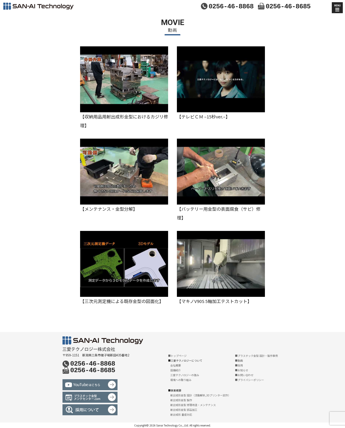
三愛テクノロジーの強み (184, 375)
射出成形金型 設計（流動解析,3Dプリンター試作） (200, 395)
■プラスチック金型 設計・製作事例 (256, 355)
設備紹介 (175, 370)
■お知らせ (241, 370)
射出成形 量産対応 (181, 414)
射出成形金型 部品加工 (183, 410)
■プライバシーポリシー (249, 380)
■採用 (239, 365)
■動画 (239, 360)
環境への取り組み (180, 380)
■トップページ (177, 355)
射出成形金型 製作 (181, 400)
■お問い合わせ (244, 375)
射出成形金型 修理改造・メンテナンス (193, 405)
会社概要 (175, 365)
